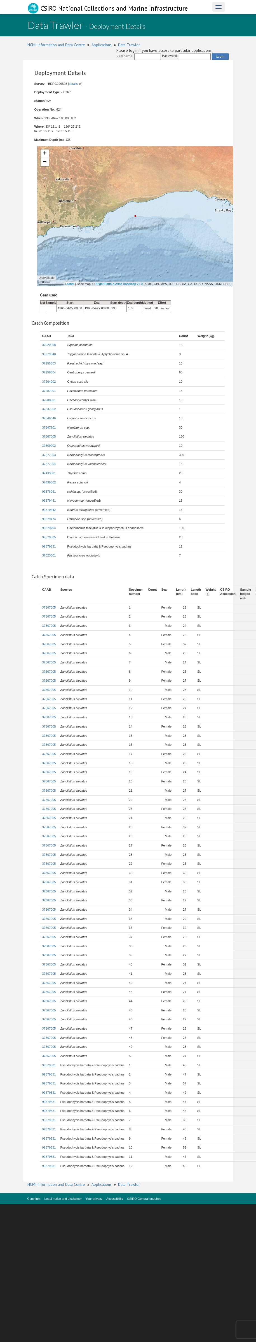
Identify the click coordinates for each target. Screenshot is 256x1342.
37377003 (49, 455)
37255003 (49, 363)
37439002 (49, 482)
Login (220, 56)
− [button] (44, 162)
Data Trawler (129, 44)
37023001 (49, 555)
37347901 (49, 427)
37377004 (49, 464)
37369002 (49, 445)
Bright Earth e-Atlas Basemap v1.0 (119, 284)
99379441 (49, 500)
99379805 (49, 537)
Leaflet (69, 284)
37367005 (49, 436)
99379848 (49, 354)
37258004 (49, 372)
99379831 (49, 546)
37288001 (49, 400)
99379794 (49, 528)
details (73, 83)
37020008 (49, 345)
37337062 (49, 409)
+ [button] (44, 153)
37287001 (49, 390)
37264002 (49, 381)
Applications (101, 44)
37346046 (49, 418)
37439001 (49, 473)
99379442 (49, 509)
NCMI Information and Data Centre (56, 44)
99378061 (49, 491)
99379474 (49, 519)
